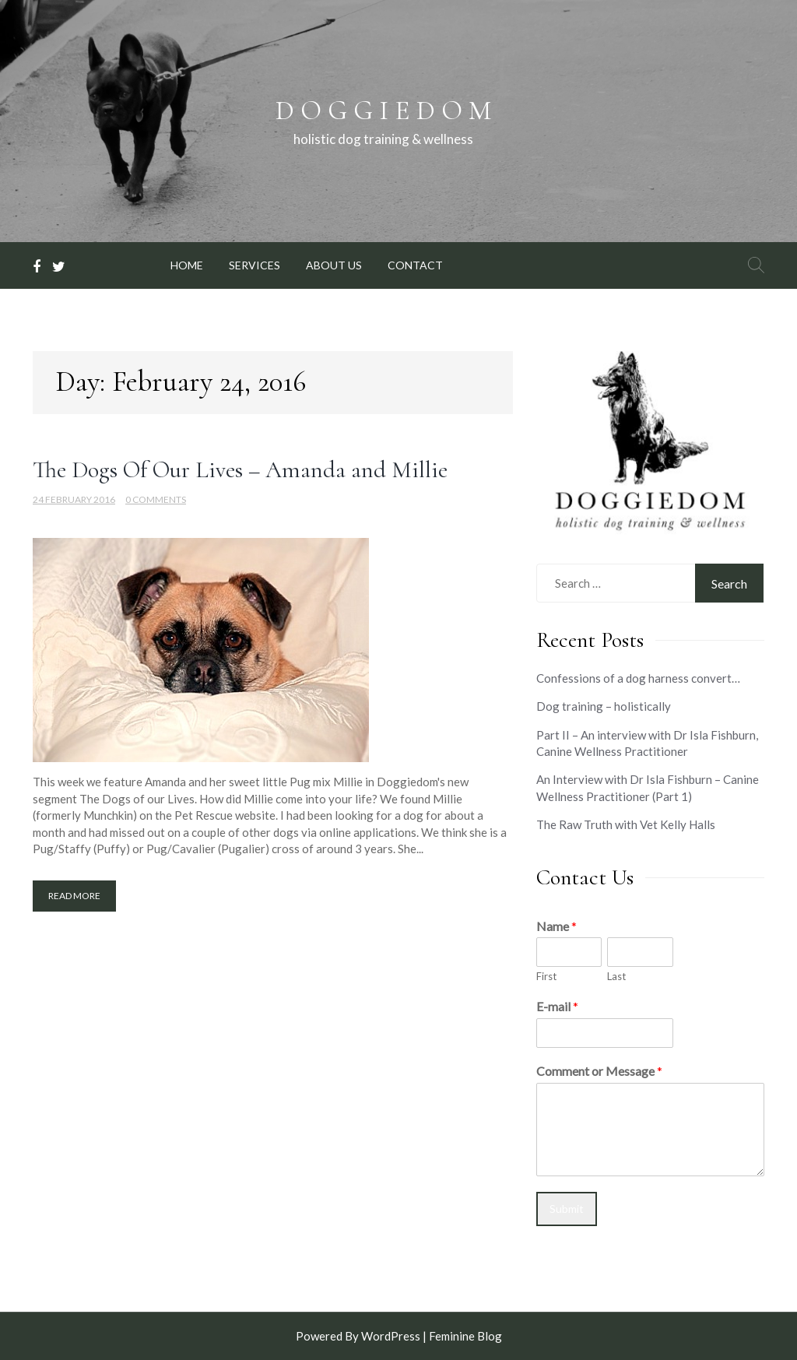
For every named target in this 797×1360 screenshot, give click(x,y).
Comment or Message (599, 1070)
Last (616, 976)
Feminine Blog (465, 1336)
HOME (186, 265)
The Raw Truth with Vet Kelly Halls (625, 824)
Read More (74, 895)
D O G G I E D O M (383, 110)
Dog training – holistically (603, 706)
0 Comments (155, 499)
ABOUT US (334, 265)
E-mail (557, 1006)
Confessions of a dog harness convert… (638, 678)
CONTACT (415, 265)
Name (556, 926)
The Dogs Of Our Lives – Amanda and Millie (240, 469)
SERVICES (254, 265)
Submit (566, 1208)
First (546, 976)
